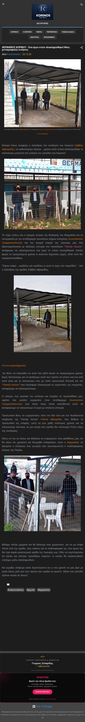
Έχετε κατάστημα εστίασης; (42, 699)
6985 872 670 (42, 666)
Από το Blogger (42, 706)
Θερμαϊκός (44, 589)
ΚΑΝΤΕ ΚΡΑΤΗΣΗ (43, 692)
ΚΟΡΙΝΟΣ (14, 32)
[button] (81, 48)
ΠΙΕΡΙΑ (39, 32)
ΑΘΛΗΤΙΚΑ (34, 37)
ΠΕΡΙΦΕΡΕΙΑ (52, 32)
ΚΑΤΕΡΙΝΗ (27, 32)
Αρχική (31, 589)
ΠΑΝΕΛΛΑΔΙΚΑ (68, 32)
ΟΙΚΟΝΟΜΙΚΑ (49, 37)
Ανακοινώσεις (16, 589)
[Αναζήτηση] (81, 5)
